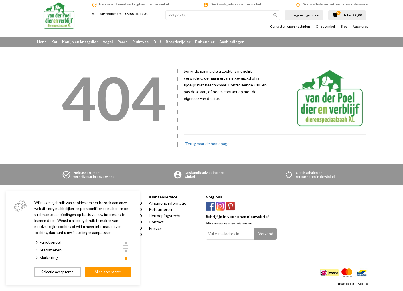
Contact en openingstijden (290, 26)
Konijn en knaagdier (80, 42)
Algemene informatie (167, 203)
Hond (42, 42)
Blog (344, 26)
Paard (123, 42)
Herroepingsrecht (165, 215)
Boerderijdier (178, 42)
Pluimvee (140, 42)
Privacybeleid (345, 283)
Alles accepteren (108, 272)
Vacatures (360, 26)
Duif (157, 42)
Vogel (108, 42)
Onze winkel (325, 26)
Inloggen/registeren (304, 15)
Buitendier (205, 42)
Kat (54, 42)
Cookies (363, 283)
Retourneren (160, 209)
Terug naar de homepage (207, 143)
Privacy (155, 228)
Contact (156, 221)
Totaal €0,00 (352, 15)
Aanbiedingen (231, 42)
